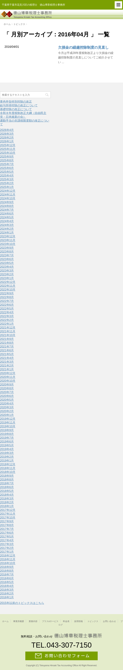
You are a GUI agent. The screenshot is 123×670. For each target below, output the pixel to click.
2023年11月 (7, 240)
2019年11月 (7, 422)
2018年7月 (7, 483)
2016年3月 (7, 589)
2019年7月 (7, 437)
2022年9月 (7, 293)
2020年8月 (7, 388)
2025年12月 (7, 145)
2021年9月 (7, 339)
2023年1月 (7, 278)
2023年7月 (7, 255)
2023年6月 (7, 259)
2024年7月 (7, 209)
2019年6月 (7, 441)
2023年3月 (7, 270)
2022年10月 (7, 289)
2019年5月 (7, 445)
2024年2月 (7, 228)
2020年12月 (7, 373)
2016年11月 (7, 559)
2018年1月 (7, 506)
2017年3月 (7, 544)
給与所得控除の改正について (19, 105)
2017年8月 (7, 525)
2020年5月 (7, 399)
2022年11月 (7, 285)
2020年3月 (7, 407)
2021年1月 (7, 369)
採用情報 (78, 621)
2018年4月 (7, 494)
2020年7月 (7, 392)
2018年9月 (7, 475)
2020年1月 (7, 415)
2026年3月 (7, 133)
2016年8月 (7, 570)
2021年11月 (7, 331)
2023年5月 (7, 263)
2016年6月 (7, 578)
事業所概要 (18, 621)
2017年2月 (7, 547)
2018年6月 (7, 487)
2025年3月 (7, 179)
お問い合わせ (109, 621)
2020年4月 (7, 403)
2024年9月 (7, 202)
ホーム (5, 621)
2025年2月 (7, 183)
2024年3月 (7, 225)
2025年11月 (7, 149)
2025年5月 (7, 171)
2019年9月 (7, 430)
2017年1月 (7, 551)
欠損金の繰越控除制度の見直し (83, 47)
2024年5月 (7, 217)
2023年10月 (7, 244)
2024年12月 (7, 190)
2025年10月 (7, 152)
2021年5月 (7, 354)
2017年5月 (7, 536)
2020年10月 (7, 380)
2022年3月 (7, 316)
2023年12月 (7, 236)
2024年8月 (7, 206)
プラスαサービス (50, 621)
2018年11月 (7, 468)
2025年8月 (7, 160)
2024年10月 (7, 198)
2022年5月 (7, 308)
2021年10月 (7, 335)
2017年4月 (7, 540)
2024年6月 (7, 213)
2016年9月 (7, 566)
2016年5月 (7, 582)
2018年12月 (7, 464)
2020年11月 (7, 377)
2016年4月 (7, 585)
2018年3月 (7, 498)
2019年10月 (7, 426)
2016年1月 (7, 597)
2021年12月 (7, 327)
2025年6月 (7, 168)
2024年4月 (7, 221)
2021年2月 (7, 365)
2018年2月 (7, 502)
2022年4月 (7, 312)
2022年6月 (7, 304)
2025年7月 (7, 164)
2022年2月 (7, 320)
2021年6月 (7, 350)
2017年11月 (7, 513)
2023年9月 (7, 247)
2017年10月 (7, 517)
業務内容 (33, 621)
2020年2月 (7, 411)
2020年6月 (7, 396)
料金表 (66, 621)
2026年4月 (7, 130)
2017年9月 (7, 521)
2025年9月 (7, 156)
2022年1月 (7, 323)
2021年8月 (7, 342)
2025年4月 (7, 175)
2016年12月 (7, 555)
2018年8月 (7, 479)
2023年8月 (7, 251)
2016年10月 (7, 563)
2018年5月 (7, 491)
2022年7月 (7, 301)
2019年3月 (7, 453)
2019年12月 (7, 418)
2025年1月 (7, 187)
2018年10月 (7, 472)
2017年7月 (7, 528)
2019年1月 (7, 460)
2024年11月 (7, 194)
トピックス (92, 621)
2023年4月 (7, 266)
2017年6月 (7, 532)
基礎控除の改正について (16, 109)
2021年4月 (7, 358)
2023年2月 (7, 274)
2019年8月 (7, 434)
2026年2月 (7, 137)
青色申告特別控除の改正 (16, 101)
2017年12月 (7, 510)
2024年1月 (7, 232)
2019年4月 (7, 449)
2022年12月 (7, 282)
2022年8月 (7, 297)
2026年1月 (7, 141)
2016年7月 (7, 574)
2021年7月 (7, 346)
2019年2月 (7, 456)
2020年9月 (7, 384)
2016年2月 (7, 593)
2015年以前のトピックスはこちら (22, 603)
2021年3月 (7, 361)
